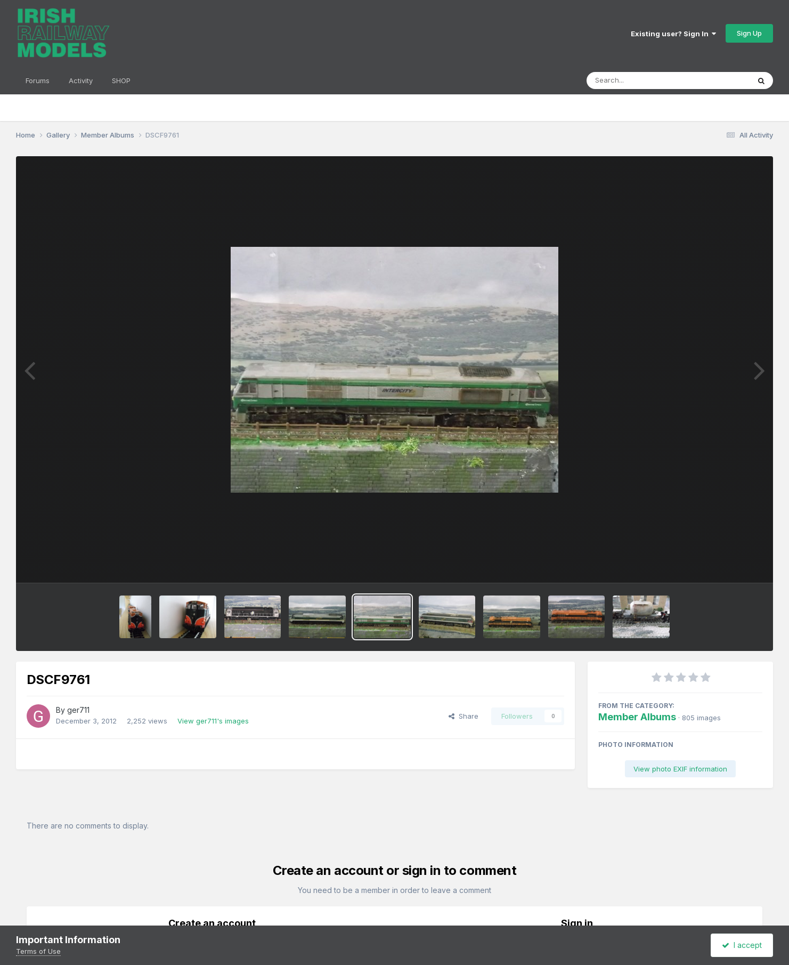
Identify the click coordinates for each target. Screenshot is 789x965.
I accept (742, 945)
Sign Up (749, 33)
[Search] (639, 80)
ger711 (78, 709)
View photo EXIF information (680, 769)
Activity (81, 80)
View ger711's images (213, 721)
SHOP (121, 80)
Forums (38, 80)
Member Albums (637, 716)
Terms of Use (38, 951)
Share (463, 716)
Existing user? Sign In (673, 33)
